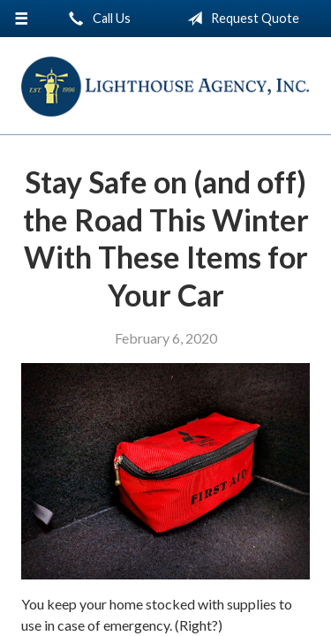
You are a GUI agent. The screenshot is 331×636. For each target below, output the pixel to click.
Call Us (96, 18)
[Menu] (21, 18)
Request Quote (239, 18)
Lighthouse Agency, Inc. (165, 86)
